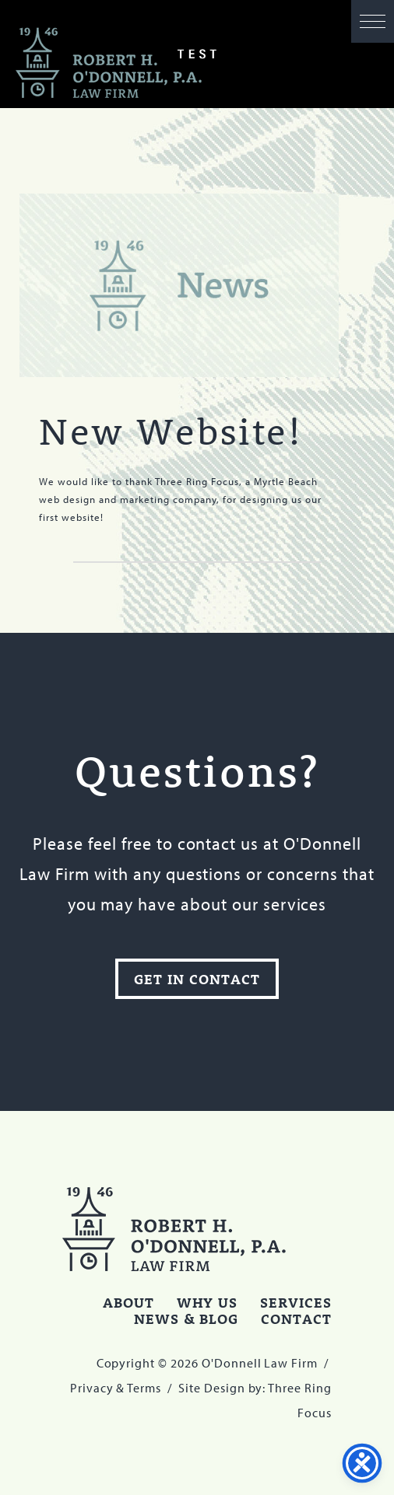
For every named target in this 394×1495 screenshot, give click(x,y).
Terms (144, 1387)
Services (296, 1302)
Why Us (207, 1302)
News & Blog (186, 1318)
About (128, 1302)
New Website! (170, 430)
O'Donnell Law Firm (109, 63)
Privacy (92, 1387)
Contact (296, 1318)
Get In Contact (196, 978)
